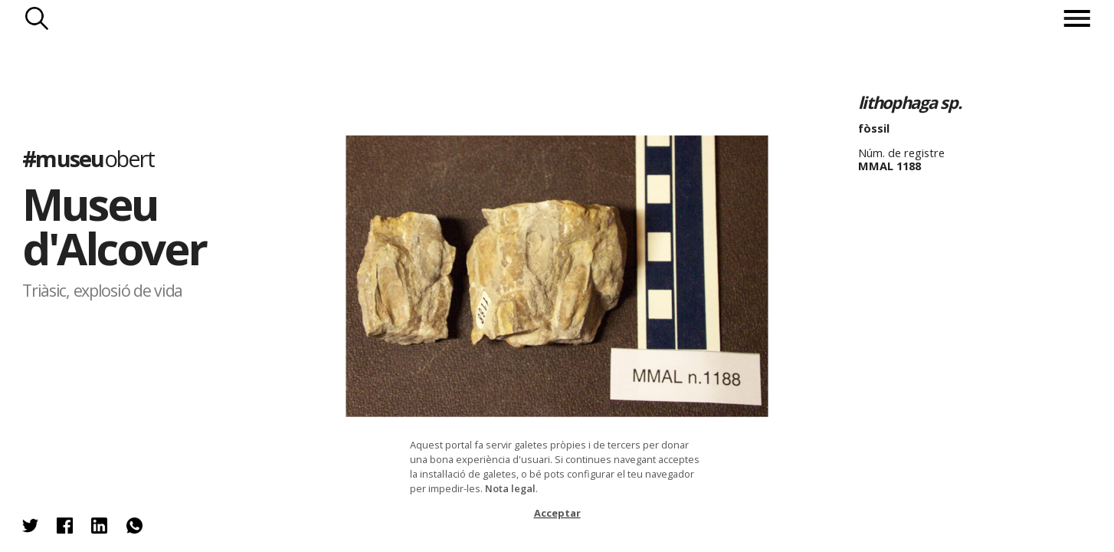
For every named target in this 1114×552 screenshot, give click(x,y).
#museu (88, 158)
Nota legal (510, 488)
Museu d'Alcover (114, 225)
